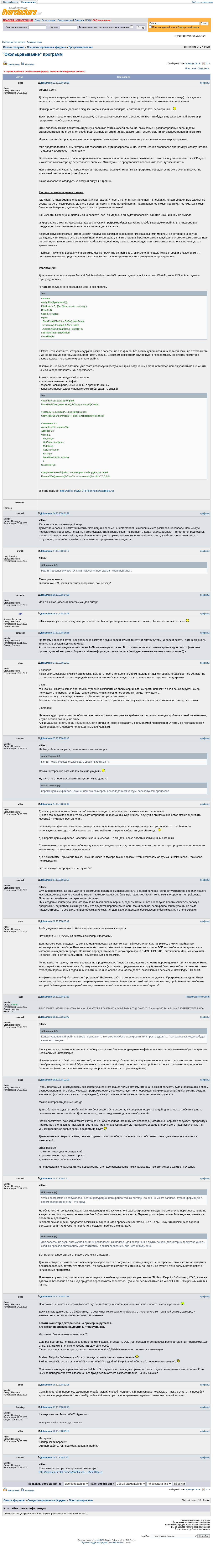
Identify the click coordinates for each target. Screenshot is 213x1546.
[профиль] (204, 83)
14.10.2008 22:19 (54, 513)
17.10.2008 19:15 (54, 633)
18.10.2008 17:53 (54, 997)
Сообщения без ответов (13, 42)
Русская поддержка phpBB (94, 1542)
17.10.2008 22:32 (54, 663)
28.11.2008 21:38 (54, 1431)
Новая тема (13, 64)
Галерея (79, 20)
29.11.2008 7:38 (54, 1457)
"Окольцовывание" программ (32, 54)
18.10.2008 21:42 (54, 1017)
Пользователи (65, 20)
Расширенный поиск (188, 27)
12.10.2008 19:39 (54, 83)
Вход (37, 20)
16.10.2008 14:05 (54, 613)
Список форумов (13, 47)
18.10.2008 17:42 (54, 921)
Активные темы (34, 42)
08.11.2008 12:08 (54, 1385)
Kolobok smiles (116, 1542)
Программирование (80, 47)
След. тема (203, 68)
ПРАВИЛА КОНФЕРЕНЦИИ (18, 20)
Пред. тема (190, 68)
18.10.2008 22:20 (54, 1080)
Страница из (192, 63)
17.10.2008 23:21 (54, 880)
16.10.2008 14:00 (54, 595)
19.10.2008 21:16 (54, 1296)
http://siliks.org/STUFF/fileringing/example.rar (87, 490)
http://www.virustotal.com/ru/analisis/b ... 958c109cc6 (70, 1472)
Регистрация (48, 20)
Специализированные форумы (46, 47)
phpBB (100, 1540)
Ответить (29, 64)
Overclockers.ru (10, 2)
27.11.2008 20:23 (54, 1407)
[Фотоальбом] (202, 997)
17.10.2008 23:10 (54, 804)
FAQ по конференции (202, 2)
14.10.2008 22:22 (54, 551)
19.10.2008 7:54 (54, 1178)
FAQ (88, 20)
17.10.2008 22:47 (54, 738)
